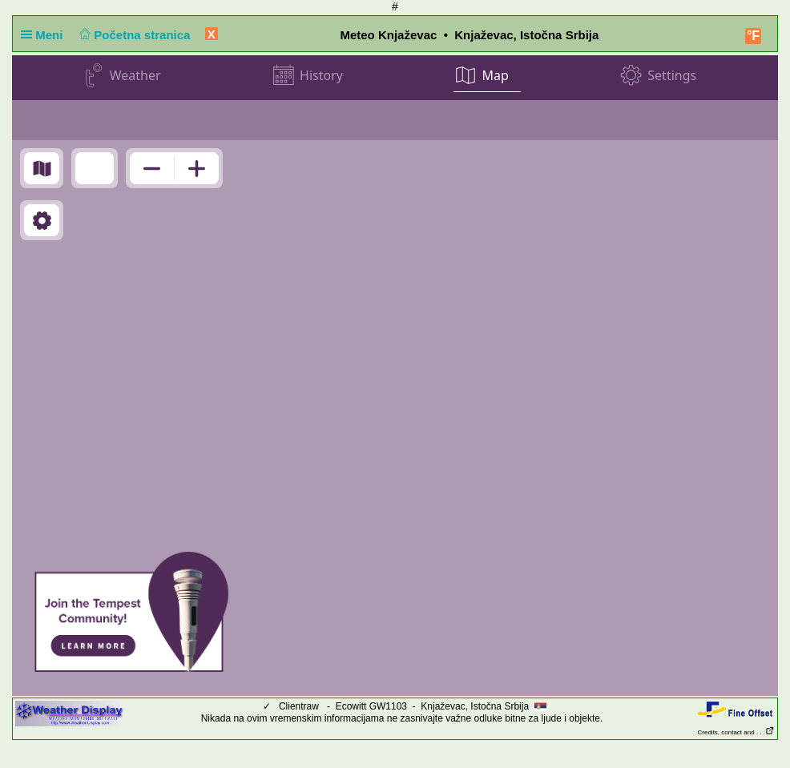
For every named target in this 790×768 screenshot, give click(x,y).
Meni (45, 35)
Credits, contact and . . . (736, 732)
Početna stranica (133, 35)
